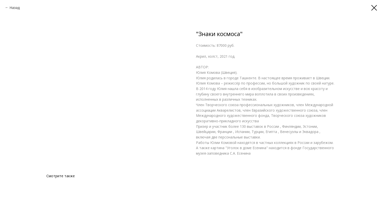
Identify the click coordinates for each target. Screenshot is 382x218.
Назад (14, 7)
